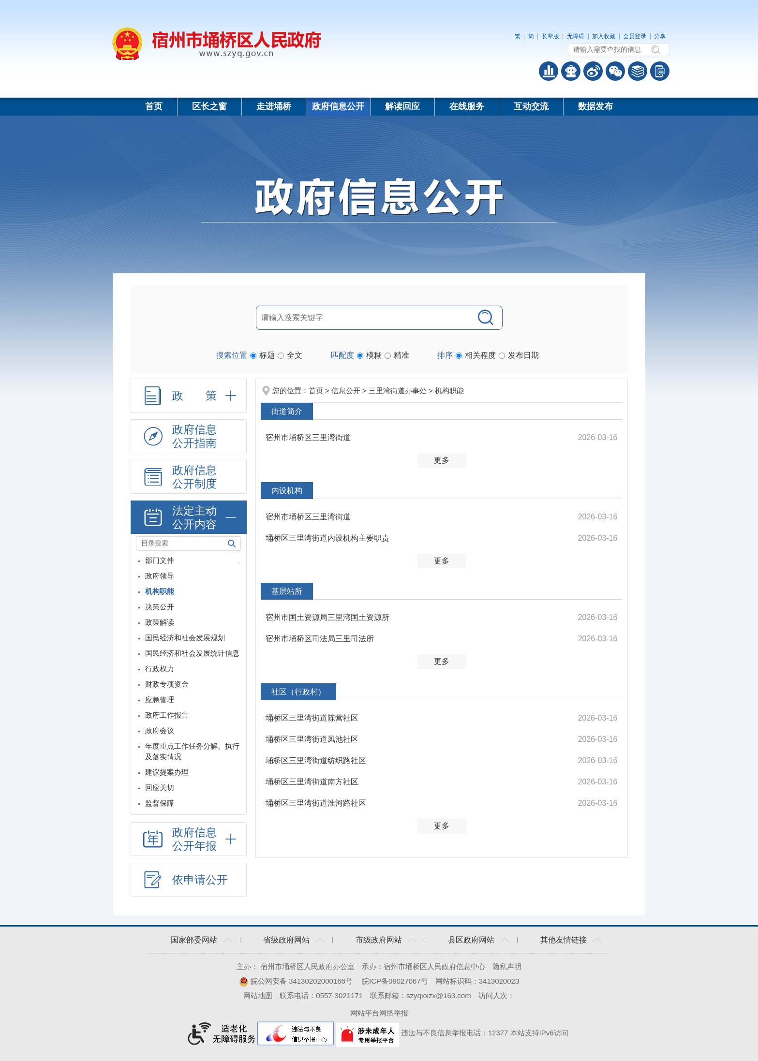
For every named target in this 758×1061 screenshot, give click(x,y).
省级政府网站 (286, 940)
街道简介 (286, 411)
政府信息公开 (338, 106)
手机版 (659, 71)
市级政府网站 (379, 940)
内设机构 (286, 490)
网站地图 (257, 995)
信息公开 (345, 390)
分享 (660, 36)
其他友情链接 (563, 940)
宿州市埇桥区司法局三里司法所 (320, 638)
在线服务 (466, 106)
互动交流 (531, 106)
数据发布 (595, 106)
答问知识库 (637, 71)
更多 (441, 460)
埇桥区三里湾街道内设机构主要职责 (327, 538)
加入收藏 (603, 36)
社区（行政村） (298, 692)
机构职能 (449, 390)
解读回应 (402, 106)
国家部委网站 (194, 940)
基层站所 (286, 591)
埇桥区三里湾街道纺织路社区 (316, 760)
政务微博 (593, 71)
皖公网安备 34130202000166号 (296, 981)
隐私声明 (506, 966)
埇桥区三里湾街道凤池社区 (312, 739)
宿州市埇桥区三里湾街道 (308, 437)
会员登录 (634, 36)
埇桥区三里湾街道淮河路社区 (316, 803)
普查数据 (548, 71)
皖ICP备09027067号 (395, 981)
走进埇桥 (273, 106)
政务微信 (615, 71)
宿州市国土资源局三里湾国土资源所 (327, 617)
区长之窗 (209, 106)
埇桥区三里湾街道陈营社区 (312, 718)
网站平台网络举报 (379, 1013)
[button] (550, 36)
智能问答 (570, 71)
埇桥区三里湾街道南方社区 (312, 782)
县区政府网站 (471, 940)
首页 (154, 106)
